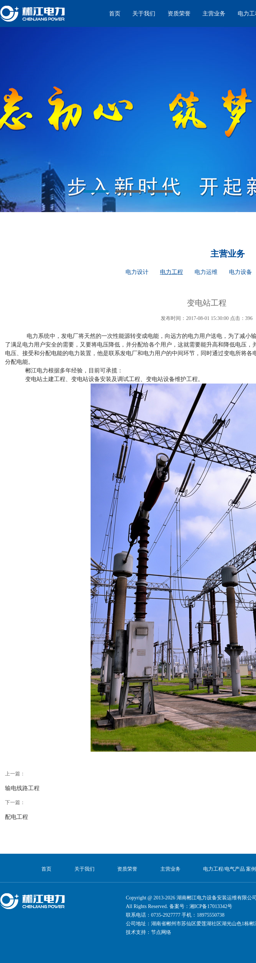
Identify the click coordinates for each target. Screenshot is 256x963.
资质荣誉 (179, 13)
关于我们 (143, 13)
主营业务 (213, 13)
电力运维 (206, 272)
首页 (114, 13)
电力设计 (136, 272)
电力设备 (240, 272)
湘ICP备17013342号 (211, 906)
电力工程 (171, 272)
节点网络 (161, 932)
